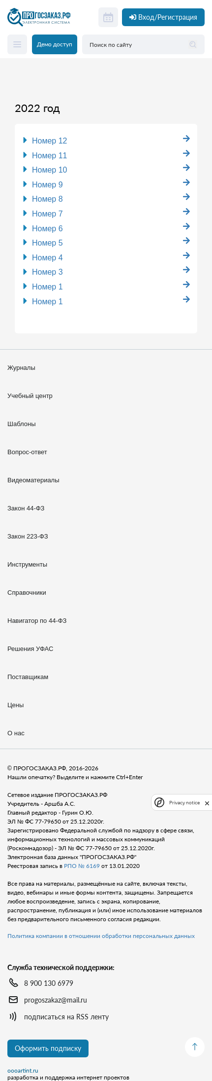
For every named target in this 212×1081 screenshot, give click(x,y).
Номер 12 (49, 141)
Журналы (21, 367)
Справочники (26, 592)
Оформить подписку (48, 1048)
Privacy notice (184, 802)
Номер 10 (49, 170)
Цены (15, 705)
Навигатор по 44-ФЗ (36, 620)
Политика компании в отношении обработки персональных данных (101, 935)
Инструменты (27, 564)
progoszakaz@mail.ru (55, 1000)
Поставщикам (27, 677)
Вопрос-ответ (27, 452)
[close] (207, 802)
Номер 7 (47, 214)
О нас (16, 733)
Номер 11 (49, 155)
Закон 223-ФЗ (27, 536)
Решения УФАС (30, 648)
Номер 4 (47, 257)
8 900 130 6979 (48, 983)
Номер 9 (47, 184)
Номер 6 (47, 228)
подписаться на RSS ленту (66, 1016)
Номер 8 (47, 199)
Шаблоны (21, 424)
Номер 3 (47, 272)
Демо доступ (54, 44)
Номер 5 (47, 243)
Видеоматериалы (33, 480)
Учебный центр (30, 395)
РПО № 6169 (82, 865)
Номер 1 (47, 287)
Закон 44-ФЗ (25, 508)
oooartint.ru (22, 1070)
